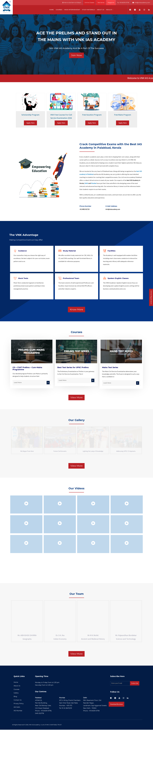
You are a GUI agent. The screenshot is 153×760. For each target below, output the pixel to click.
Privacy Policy (19, 734)
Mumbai (93, 183)
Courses (59, 9)
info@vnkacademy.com (141, 2)
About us (100, 9)
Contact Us (17, 730)
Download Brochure (116, 734)
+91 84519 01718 (123, 2)
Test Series (101, 2)
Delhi (86, 183)
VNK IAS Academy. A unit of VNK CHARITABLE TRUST (45, 755)
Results (109, 9)
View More (76, 397)
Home (51, 9)
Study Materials (88, 9)
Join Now (76, 55)
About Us (17, 716)
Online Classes (89, 2)
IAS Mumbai (18, 741)
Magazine (111, 2)
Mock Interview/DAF (72, 9)
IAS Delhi (17, 737)
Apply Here (30, 123)
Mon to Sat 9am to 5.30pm (71, 2)
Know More (76, 309)
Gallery (16, 723)
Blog (15, 727)
